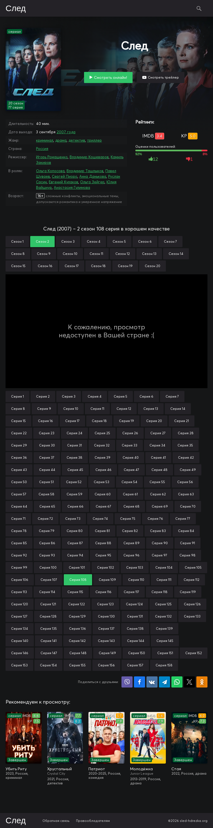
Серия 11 (97, 409)
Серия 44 (47, 470)
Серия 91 (187, 543)
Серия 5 (120, 396)
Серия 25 (102, 433)
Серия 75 (127, 518)
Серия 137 (106, 628)
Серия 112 (191, 580)
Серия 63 (186, 494)
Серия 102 (105, 567)
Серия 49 (188, 470)
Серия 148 (78, 653)
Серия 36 (19, 457)
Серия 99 (19, 567)
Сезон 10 (70, 254)
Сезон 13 (149, 254)
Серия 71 (18, 518)
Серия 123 (105, 604)
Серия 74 (100, 518)
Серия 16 (45, 421)
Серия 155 (77, 665)
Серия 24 (74, 433)
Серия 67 (103, 506)
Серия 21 (181, 421)
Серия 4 (95, 396)
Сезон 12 (122, 254)
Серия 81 (102, 531)
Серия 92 (19, 555)
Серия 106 (19, 580)
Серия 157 (135, 665)
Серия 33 (129, 445)
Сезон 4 (93, 241)
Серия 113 (19, 592)
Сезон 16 (45, 266)
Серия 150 (136, 653)
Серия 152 (193, 653)
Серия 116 (103, 592)
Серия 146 (19, 653)
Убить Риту (16, 768)
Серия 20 (154, 421)
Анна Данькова (92, 176)
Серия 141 (48, 641)
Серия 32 (102, 445)
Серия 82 (130, 531)
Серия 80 (75, 531)
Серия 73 (72, 518)
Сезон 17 (72, 266)
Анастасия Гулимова (72, 187)
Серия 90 (160, 543)
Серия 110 (136, 580)
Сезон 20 (152, 266)
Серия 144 (135, 641)
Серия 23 (46, 433)
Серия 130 (106, 616)
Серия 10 (70, 409)
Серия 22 (19, 433)
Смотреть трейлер (163, 77)
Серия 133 (192, 616)
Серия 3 (68, 396)
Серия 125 (163, 604)
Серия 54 (129, 482)
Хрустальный (59, 768)
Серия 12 (123, 409)
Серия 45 (75, 470)
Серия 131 (135, 616)
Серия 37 (46, 457)
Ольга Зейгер (92, 182)
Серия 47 (131, 470)
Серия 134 (19, 628)
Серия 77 (182, 518)
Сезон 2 (42, 241)
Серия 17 (72, 421)
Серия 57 (18, 494)
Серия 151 (165, 653)
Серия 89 (131, 543)
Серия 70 (188, 506)
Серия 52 (74, 482)
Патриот (96, 768)
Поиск (199, 8)
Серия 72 (45, 518)
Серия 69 (160, 506)
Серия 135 (48, 628)
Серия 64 (19, 506)
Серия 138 (135, 628)
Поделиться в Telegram (164, 682)
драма (61, 140)
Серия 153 (19, 665)
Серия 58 (46, 494)
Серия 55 (157, 482)
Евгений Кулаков (63, 182)
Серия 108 (78, 580)
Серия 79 (46, 531)
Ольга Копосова (50, 171)
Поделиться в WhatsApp (176, 682)
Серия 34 (157, 445)
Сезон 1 (17, 241)
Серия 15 (18, 421)
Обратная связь (56, 821)
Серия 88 (103, 543)
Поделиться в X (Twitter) (189, 682)
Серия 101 (77, 567)
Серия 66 (75, 506)
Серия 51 (46, 482)
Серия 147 (48, 653)
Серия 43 (19, 470)
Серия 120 (19, 604)
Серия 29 (19, 445)
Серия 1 (17, 396)
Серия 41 (158, 457)
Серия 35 (185, 445)
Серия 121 (48, 604)
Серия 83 (158, 531)
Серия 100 (48, 567)
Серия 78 (19, 531)
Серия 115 (75, 592)
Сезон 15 (18, 266)
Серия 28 (186, 433)
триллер (94, 140)
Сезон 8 (18, 254)
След (16, 8)
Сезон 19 (125, 266)
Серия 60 (103, 494)
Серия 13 (150, 409)
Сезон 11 (96, 254)
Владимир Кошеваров (89, 157)
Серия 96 (131, 555)
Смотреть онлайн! (110, 77)
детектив (77, 140)
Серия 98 (187, 555)
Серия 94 (75, 555)
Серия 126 (192, 604)
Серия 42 (186, 457)
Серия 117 (131, 592)
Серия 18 (99, 421)
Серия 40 (131, 457)
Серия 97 (159, 555)
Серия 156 (106, 665)
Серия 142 (77, 641)
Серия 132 (163, 616)
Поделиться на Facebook (139, 682)
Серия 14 (177, 409)
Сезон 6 (145, 241)
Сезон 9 (43, 254)
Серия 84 (186, 531)
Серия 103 (134, 567)
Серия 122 (76, 604)
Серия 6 (146, 396)
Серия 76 (155, 518)
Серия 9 (44, 409)
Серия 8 (18, 409)
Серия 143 (106, 641)
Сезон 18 (98, 266)
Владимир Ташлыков (85, 171)
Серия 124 (134, 604)
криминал (44, 140)
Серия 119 (188, 592)
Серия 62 (158, 494)
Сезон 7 (170, 241)
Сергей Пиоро (64, 176)
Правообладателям (93, 821)
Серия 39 (102, 457)
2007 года (66, 132)
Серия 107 (48, 580)
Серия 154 (48, 665)
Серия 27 (158, 433)
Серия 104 (164, 567)
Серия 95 (103, 555)
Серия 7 (172, 396)
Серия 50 (19, 482)
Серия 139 (164, 628)
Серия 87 (75, 543)
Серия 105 (193, 567)
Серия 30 (47, 445)
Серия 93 (47, 555)
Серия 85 (19, 543)
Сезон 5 (119, 241)
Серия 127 (19, 616)
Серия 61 (130, 494)
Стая (176, 768)
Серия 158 (164, 665)
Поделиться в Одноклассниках (201, 682)
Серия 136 (77, 628)
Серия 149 (107, 653)
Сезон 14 (176, 254)
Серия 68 (131, 506)
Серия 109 (107, 580)
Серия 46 (103, 470)
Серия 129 (77, 616)
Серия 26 (130, 433)
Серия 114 (47, 592)
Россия (42, 148)
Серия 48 (159, 470)
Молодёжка (141, 768)
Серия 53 (101, 482)
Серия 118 (159, 592)
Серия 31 (74, 445)
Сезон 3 (68, 241)
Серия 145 (164, 641)
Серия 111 (163, 580)
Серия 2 (43, 396)
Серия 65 (47, 506)
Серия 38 (74, 457)
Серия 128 (48, 616)
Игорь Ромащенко (52, 157)
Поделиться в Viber (127, 682)
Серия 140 (19, 641)
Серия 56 (185, 482)
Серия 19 (126, 421)
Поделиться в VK (152, 682)
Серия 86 (47, 543)
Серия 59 (74, 494)
